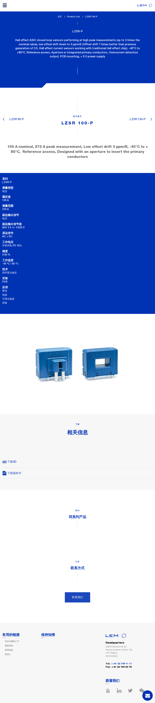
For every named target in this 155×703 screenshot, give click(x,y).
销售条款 (9, 646)
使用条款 (9, 650)
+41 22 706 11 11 (122, 664)
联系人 (8, 654)
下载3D (9, 461)
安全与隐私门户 (12, 641)
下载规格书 (11, 473)
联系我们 (77, 597)
